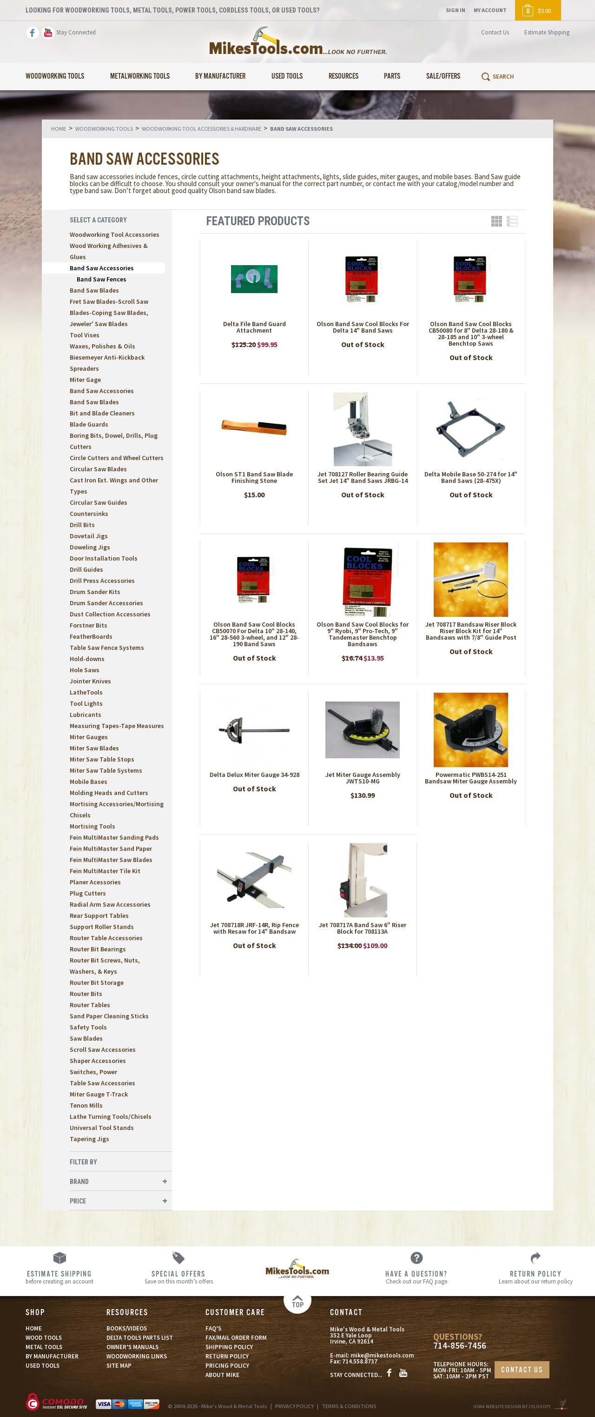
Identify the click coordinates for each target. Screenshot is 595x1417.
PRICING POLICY (227, 1366)
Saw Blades (86, 1038)
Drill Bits (82, 525)
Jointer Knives (90, 681)
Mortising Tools (92, 826)
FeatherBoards (91, 636)
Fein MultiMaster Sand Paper (111, 848)
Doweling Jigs (90, 547)
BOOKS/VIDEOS (126, 1328)
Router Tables (90, 1005)
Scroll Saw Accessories (103, 1049)
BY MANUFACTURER (52, 1356)
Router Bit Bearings (98, 949)
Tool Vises (84, 335)
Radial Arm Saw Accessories (110, 904)
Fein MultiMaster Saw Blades (111, 860)
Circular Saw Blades (98, 469)
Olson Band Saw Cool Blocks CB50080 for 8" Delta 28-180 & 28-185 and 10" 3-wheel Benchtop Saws (471, 334)
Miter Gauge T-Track (99, 1094)
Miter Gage (85, 379)
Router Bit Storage (97, 982)
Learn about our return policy (535, 1277)
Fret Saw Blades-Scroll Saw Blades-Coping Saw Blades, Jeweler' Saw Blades (109, 312)
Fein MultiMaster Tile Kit (105, 871)
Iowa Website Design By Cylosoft (512, 1407)
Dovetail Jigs (89, 536)
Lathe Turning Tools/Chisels (111, 1116)
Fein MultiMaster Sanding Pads (114, 837)
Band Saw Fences (101, 279)
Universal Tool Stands (102, 1127)
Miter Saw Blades (94, 748)
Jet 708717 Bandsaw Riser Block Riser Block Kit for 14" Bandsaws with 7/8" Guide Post (470, 631)
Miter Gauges (89, 737)
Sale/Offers (443, 76)
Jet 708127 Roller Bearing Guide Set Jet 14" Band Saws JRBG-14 (362, 477)
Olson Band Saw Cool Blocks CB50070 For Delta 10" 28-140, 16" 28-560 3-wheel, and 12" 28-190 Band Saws (254, 634)
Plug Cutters (88, 893)
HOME (34, 1328)
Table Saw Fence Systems (107, 647)
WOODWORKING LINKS (136, 1356)
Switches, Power (93, 1072)
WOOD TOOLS (44, 1338)
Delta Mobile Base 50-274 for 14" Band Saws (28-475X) (470, 477)
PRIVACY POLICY (294, 1406)
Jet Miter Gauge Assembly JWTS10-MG (362, 777)
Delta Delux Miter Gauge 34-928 (254, 774)
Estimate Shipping (546, 32)
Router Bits (86, 993)
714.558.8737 (359, 1361)
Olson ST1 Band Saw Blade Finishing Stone (254, 477)
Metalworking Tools (140, 76)
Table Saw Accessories (102, 1083)
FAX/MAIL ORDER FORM (236, 1338)
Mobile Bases (88, 781)
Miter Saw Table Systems (106, 770)
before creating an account (59, 1277)
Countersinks (89, 513)
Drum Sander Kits (95, 592)
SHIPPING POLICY (229, 1347)
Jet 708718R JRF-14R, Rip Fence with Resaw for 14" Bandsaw (254, 928)
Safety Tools (88, 1027)
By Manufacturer (220, 76)
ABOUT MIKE (222, 1375)
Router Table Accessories (106, 938)
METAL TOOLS (44, 1347)
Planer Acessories (95, 882)
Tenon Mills (86, 1105)
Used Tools (287, 76)
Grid (496, 221)
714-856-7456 (459, 1345)
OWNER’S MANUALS (132, 1347)
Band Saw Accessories (102, 268)
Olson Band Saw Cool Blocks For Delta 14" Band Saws (363, 327)
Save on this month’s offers (178, 1277)
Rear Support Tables (99, 915)
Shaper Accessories (98, 1060)
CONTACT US (522, 1370)
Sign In (455, 10)
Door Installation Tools (104, 558)
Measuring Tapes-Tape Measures (117, 726)
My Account (490, 10)
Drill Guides (86, 569)
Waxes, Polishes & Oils (102, 346)
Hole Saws (84, 670)
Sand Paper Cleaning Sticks (109, 1016)
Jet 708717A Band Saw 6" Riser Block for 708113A (362, 928)
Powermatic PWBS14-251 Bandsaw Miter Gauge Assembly (471, 777)
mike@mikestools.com (382, 1355)
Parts (392, 76)
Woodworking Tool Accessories (114, 234)
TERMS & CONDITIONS (349, 1406)
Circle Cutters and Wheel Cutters (117, 458)
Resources (343, 76)
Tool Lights (86, 703)
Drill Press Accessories (102, 580)
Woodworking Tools (55, 76)
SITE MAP (119, 1366)
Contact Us (495, 32)
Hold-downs (87, 659)
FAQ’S (213, 1328)
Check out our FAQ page (416, 1277)
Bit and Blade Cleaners (102, 413)
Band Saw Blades (94, 290)
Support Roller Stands (102, 926)
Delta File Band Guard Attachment (254, 327)
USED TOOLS (43, 1366)
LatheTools (86, 692)
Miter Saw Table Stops (102, 759)
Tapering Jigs (89, 1139)
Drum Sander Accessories (106, 603)
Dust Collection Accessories (110, 614)
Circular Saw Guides (98, 502)
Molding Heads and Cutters (109, 793)
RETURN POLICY (227, 1356)
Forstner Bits (88, 625)
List (512, 221)
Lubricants (85, 714)
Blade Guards (89, 424)
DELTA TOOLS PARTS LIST (139, 1338)
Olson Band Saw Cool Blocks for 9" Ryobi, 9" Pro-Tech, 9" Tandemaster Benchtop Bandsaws (363, 634)
